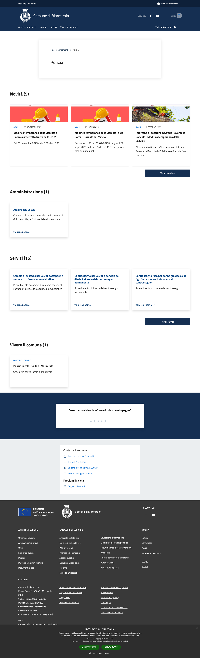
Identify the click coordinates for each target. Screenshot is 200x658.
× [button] (197, 628)
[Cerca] (178, 15)
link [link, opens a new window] (126, 641)
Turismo (63, 567)
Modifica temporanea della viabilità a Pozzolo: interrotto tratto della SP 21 (35, 135)
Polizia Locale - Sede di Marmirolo (33, 366)
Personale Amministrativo (30, 562)
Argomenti (63, 49)
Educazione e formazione (112, 537)
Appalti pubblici (66, 557)
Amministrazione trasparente (114, 587)
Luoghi (145, 561)
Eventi (145, 566)
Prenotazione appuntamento (72, 587)
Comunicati (147, 542)
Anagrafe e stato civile (70, 537)
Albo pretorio (107, 592)
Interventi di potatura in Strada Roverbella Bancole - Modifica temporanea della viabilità (160, 137)
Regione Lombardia (27, 3)
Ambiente (105, 552)
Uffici (20, 547)
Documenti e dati (26, 567)
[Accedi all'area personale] (168, 3)
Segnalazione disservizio (70, 592)
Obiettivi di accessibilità (112, 612)
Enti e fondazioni (26, 552)
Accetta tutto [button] (89, 647)
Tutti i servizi (167, 321)
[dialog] (100, 641)
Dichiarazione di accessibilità (114, 607)
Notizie (145, 537)
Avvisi (16, 127)
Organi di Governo (26, 537)
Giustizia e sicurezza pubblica (114, 542)
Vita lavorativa (66, 547)
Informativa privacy (110, 597)
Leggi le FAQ (65, 597)
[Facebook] (146, 15)
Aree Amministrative (28, 542)
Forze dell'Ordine (22, 360)
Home (51, 49)
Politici (21, 557)
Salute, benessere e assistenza (115, 557)
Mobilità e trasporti (68, 572)
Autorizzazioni (107, 562)
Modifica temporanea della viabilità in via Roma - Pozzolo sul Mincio (99, 135)
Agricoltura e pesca (110, 567)
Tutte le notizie (167, 173)
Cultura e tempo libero (70, 542)
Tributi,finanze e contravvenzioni (116, 547)
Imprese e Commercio (69, 552)
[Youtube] (153, 15)
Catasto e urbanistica (69, 562)
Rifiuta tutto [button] (111, 647)
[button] (100, 653)
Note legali (106, 602)
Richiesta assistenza (69, 602)
